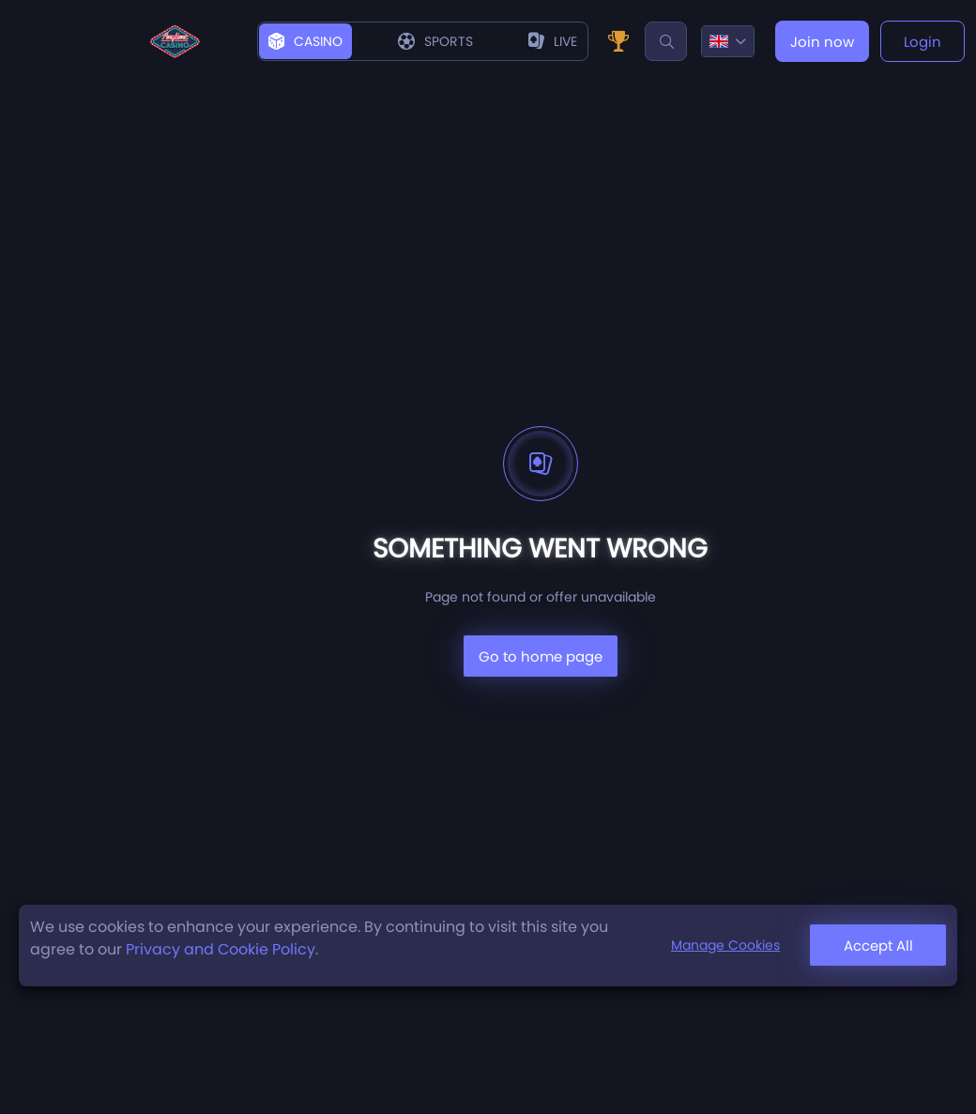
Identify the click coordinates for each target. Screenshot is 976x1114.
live (552, 41)
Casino (305, 41)
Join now (822, 42)
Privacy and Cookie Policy (220, 949)
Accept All (878, 945)
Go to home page (540, 656)
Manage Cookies (725, 945)
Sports (435, 41)
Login (922, 42)
